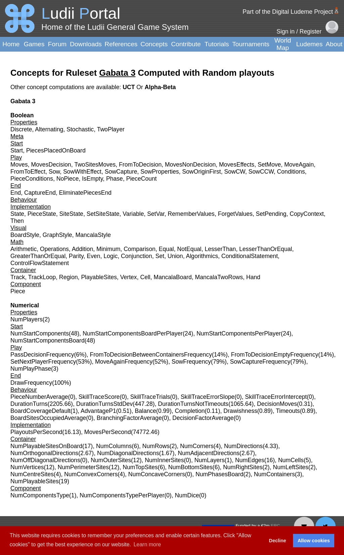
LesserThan (220, 249)
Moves (19, 164)
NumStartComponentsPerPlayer (238, 333)
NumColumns (114, 446)
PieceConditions (31, 178)
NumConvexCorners (90, 474)
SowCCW (261, 171)
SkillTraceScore (99, 396)
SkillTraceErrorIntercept (276, 396)
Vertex (128, 277)
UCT (129, 87)
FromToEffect (27, 171)
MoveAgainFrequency (123, 361)
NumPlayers (26, 319)
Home (10, 44)
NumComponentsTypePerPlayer (122, 495)
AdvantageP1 (98, 411)
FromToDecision (140, 164)
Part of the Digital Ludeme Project (288, 11)
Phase (114, 178)
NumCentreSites (32, 474)
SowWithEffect (82, 171)
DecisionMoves (277, 403)
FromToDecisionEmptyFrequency (274, 354)
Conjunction (136, 256)
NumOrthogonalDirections (44, 453)
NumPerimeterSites (83, 467)
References (121, 44)
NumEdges (249, 460)
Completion (190, 411)
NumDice (187, 495)
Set (159, 256)
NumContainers (274, 474)
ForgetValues (235, 213)
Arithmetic (23, 249)
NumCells (291, 460)
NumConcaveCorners (156, 474)
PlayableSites (99, 277)
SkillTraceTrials (150, 396)
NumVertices (27, 467)
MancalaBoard (173, 277)
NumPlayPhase (30, 368)
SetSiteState (103, 213)
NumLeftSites (290, 467)
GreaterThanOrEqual (37, 256)
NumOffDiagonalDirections (45, 460)
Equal (166, 249)
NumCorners (197, 446)
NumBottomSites (190, 467)
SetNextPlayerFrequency (43, 361)
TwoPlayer (111, 129)
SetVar (156, 213)
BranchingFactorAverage (129, 418)
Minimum (108, 249)
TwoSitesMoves (94, 164)
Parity (76, 256)
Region (68, 277)
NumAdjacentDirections (209, 453)
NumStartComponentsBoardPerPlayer (133, 333)
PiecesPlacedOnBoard (56, 150)
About (334, 44)
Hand (253, 277)
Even (93, 256)
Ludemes (309, 44)
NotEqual (189, 249)
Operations (54, 249)
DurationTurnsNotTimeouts (193, 403)
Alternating (49, 129)
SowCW (234, 171)
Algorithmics (202, 256)
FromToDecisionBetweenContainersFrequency (151, 354)
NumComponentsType (39, 495)
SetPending (271, 213)
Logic (110, 256)
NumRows (155, 446)
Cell (145, 277)
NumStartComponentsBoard (47, 340)
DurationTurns (29, 403)
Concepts (154, 44)
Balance (145, 411)
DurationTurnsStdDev (104, 403)
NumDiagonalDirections (128, 453)
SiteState (71, 213)
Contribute (186, 44)
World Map (283, 44)
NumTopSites (140, 467)
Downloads (86, 44)
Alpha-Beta (160, 87)
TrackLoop (42, 277)
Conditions (291, 171)
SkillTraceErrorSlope (208, 396)
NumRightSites (242, 467)
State (17, 213)
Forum (57, 44)
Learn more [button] (147, 544)
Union (175, 256)
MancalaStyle (93, 235)
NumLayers (209, 460)
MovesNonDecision (190, 164)
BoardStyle (24, 235)
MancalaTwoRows (219, 277)
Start (16, 150)
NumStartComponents (39, 333)
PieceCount (141, 178)
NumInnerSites (164, 460)
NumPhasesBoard (219, 474)
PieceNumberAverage (39, 396)
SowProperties (160, 171)
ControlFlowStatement (39, 263)
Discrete (21, 129)
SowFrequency (191, 361)
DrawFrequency (31, 382)
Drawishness (240, 411)
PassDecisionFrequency (42, 354)
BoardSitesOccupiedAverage (48, 418)
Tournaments (250, 44)
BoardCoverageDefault (40, 411)
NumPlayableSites (34, 481)
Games (34, 44)
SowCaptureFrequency (260, 361)
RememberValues (191, 213)
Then (17, 221)
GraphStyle (57, 235)
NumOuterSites (111, 460)
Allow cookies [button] (314, 540)
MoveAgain (299, 164)
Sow (54, 171)
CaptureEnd (40, 192)
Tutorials (216, 44)
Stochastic (80, 129)
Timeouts (288, 411)
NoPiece (67, 178)
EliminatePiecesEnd (85, 192)
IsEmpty (92, 178)
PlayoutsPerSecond (36, 432)
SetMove (269, 164)
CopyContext (307, 213)
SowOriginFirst (201, 171)
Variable (133, 213)
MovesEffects (236, 164)
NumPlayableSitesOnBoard (46, 446)
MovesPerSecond (107, 432)
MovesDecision (51, 164)
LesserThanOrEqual (265, 249)
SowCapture (121, 171)
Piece (17, 291)
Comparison (139, 249)
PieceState (42, 213)
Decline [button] (277, 540)
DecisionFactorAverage (203, 418)
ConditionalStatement (250, 256)
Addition (82, 249)
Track (17, 277)
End (15, 192)
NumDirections (243, 446)
